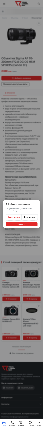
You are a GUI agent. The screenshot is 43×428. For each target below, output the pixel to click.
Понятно (21, 224)
